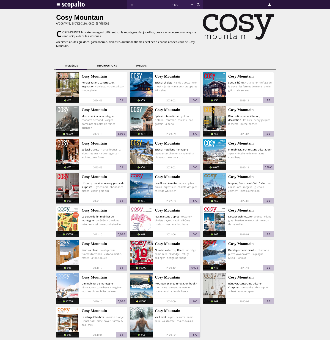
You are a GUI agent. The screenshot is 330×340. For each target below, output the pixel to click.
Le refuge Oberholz (93, 317)
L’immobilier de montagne (97, 283)
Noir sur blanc (90, 250)
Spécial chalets (163, 82)
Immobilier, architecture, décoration (249, 149)
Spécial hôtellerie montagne (171, 149)
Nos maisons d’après (167, 216)
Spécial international (167, 116)
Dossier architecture (240, 216)
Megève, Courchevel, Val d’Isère (246, 183)
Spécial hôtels (236, 82)
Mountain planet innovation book (175, 283)
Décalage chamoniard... (242, 250)
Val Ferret (160, 317)
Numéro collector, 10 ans (169, 250)
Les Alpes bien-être (166, 183)
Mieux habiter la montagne (98, 116)
